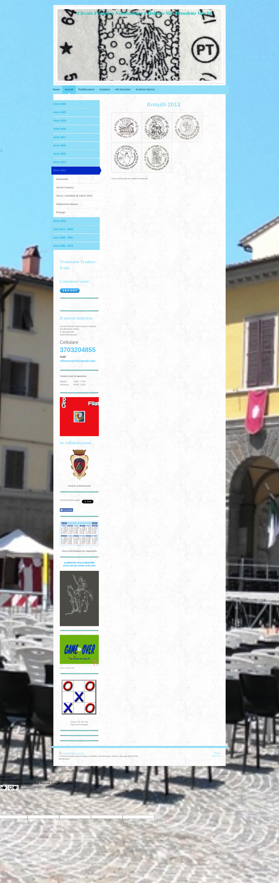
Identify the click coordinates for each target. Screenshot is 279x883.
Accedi (217, 753)
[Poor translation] (13, 788)
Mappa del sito (77, 753)
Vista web (215, 756)
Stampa (64, 753)
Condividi (66, 510)
